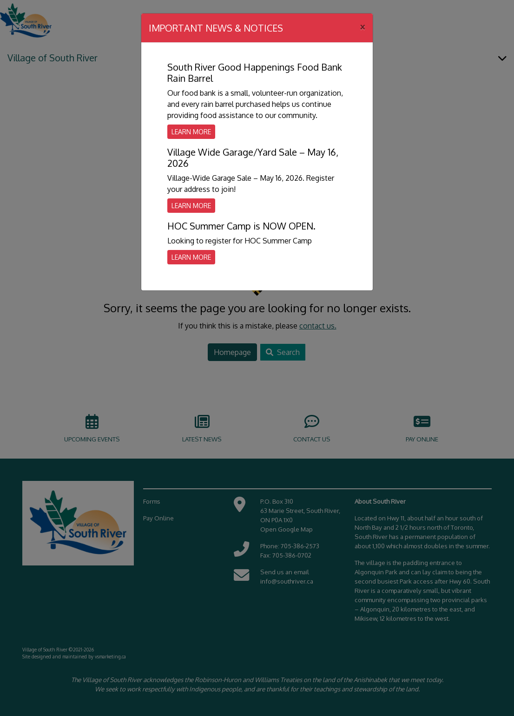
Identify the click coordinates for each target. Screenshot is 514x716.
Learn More (191, 132)
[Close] (362, 26)
